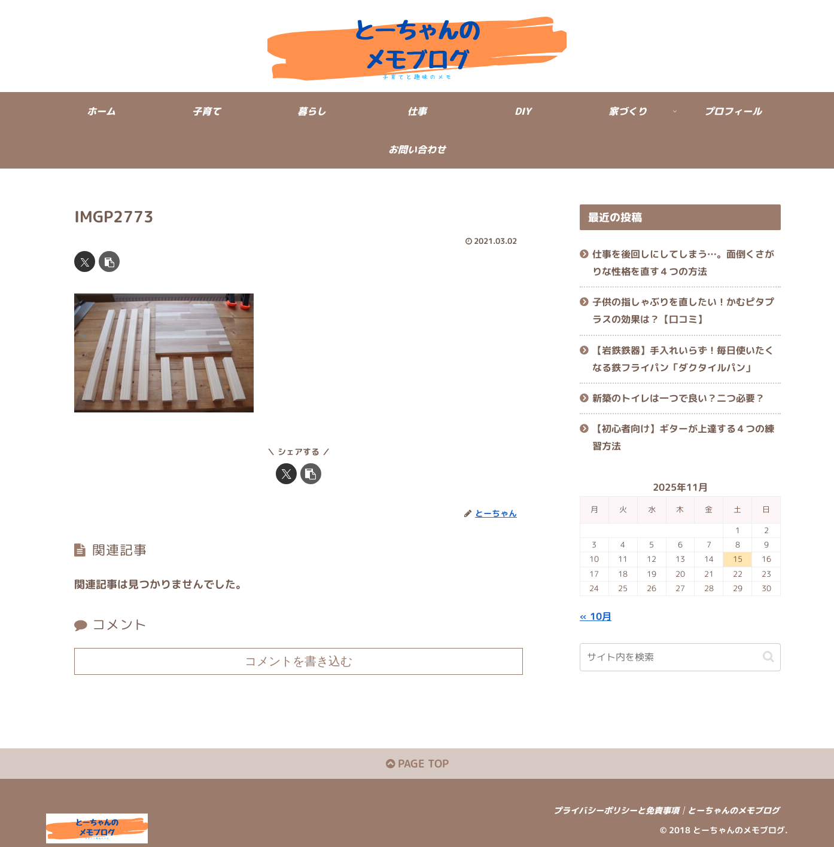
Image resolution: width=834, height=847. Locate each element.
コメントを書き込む (298, 661)
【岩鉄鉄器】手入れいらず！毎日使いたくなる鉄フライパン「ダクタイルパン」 (683, 359)
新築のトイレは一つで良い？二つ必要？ (678, 398)
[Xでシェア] (84, 261)
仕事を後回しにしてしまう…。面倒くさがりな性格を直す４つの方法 (683, 262)
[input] (680, 657)
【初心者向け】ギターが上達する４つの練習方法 (683, 437)
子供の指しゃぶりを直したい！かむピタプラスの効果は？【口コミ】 (683, 310)
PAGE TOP (417, 763)
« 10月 (595, 616)
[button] (109, 261)
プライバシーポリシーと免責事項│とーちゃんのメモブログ (666, 810)
